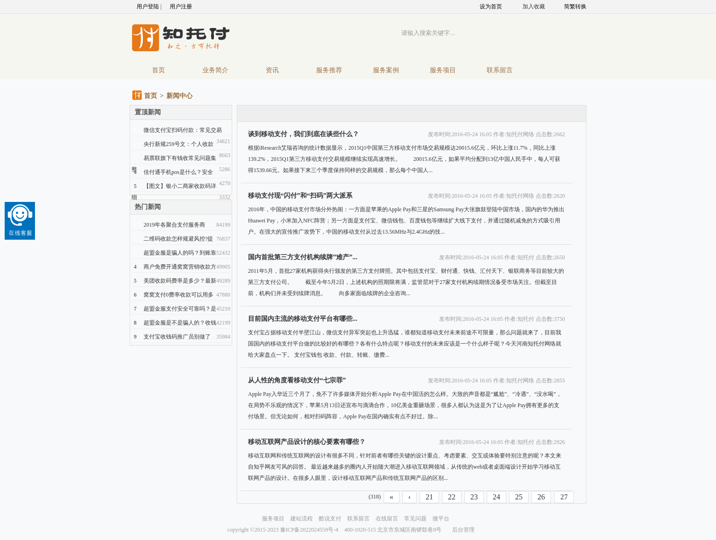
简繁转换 (575, 6)
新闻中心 (179, 95)
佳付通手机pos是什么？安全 (178, 172)
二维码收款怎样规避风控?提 (178, 238)
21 (429, 497)
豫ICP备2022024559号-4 (309, 529)
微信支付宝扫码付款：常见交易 (183, 130)
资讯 (272, 70)
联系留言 (500, 70)
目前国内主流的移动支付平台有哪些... (303, 318)
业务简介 (215, 70)
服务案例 (386, 70)
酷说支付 (330, 518)
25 (519, 497)
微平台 (441, 518)
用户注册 (181, 6)
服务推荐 (329, 70)
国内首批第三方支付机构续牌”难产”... (303, 257)
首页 (158, 70)
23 (474, 497)
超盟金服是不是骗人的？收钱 (180, 322)
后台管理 (463, 529)
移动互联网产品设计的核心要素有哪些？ (306, 441)
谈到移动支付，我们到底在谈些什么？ (303, 134)
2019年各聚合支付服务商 (174, 225)
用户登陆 (148, 6)
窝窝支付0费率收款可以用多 (178, 294)
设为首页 (491, 6)
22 (451, 497)
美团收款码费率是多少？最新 (180, 280)
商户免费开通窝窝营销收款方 (180, 266)
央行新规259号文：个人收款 (178, 144)
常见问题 (415, 518)
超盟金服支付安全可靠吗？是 (180, 308)
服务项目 (443, 70)
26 (541, 497)
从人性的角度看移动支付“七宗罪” (297, 380)
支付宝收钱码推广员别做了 (177, 336)
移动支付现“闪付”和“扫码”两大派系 (300, 195)
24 (496, 497)
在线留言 (387, 518)
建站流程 (301, 518)
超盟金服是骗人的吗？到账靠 (180, 252)
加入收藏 (534, 6)
